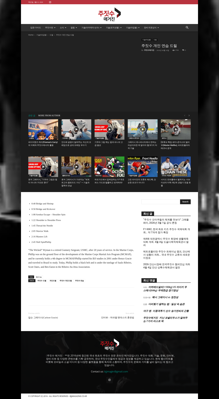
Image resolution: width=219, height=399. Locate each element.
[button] (187, 27)
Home (30, 35)
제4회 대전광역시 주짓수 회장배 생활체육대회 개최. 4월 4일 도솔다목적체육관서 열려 (166, 242)
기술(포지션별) (114, 27)
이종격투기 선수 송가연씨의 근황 (171, 311)
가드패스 (65, 138)
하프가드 (99, 175)
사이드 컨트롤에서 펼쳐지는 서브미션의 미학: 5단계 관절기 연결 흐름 (176, 182)
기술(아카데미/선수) (92, 27)
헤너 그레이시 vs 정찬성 (165, 297)
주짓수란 (50, 27)
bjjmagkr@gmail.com (116, 371)
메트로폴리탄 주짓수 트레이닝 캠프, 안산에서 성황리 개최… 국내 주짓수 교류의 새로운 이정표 (166, 254)
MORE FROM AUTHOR (49, 115)
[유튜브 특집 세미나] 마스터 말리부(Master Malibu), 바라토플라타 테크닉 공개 (175, 145)
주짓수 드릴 (41, 281)
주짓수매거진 (149, 50)
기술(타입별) (133, 27)
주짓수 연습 (79, 281)
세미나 (164, 138)
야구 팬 (147, 311)
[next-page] (189, 115)
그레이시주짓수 (134, 138)
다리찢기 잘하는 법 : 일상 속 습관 (166, 304)
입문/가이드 (35, 27)
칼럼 (74, 27)
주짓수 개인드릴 (66, 281)
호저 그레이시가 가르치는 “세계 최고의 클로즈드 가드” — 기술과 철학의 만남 (75, 182)
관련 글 (31, 115)
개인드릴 (53, 281)
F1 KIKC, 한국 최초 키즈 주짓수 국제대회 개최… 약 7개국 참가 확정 (166, 231)
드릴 (51, 35)
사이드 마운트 (166, 175)
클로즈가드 (66, 175)
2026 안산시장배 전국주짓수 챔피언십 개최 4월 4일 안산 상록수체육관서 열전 (166, 266)
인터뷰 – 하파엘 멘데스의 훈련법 (117, 317)
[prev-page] (184, 115)
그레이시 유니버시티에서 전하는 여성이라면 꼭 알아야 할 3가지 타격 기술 (142, 145)
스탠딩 (31, 138)
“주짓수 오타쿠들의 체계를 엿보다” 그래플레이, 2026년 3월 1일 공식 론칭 (166, 221)
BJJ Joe (39, 277)
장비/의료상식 (151, 27)
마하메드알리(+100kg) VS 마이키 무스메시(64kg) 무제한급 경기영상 (165, 288)
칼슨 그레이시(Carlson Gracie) (43, 317)
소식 (63, 27)
